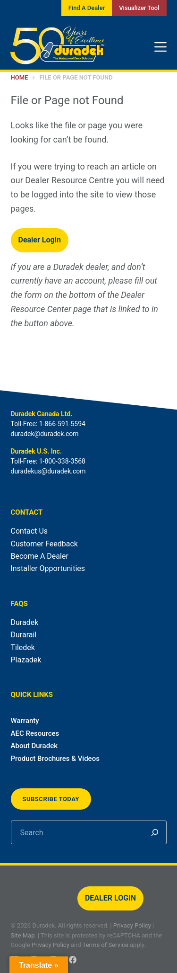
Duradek (25, 622)
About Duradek (34, 745)
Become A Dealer (39, 556)
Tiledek (23, 647)
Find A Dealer (86, 7)
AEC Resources (35, 733)
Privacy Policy (132, 925)
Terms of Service (105, 944)
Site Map (23, 935)
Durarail (24, 634)
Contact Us (29, 531)
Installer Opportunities (48, 568)
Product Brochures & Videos (55, 758)
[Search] (154, 832)
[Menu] (160, 47)
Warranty (25, 720)
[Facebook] (72, 960)
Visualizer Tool (139, 7)
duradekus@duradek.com (48, 471)
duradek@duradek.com (45, 433)
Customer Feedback (44, 543)
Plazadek (26, 659)
